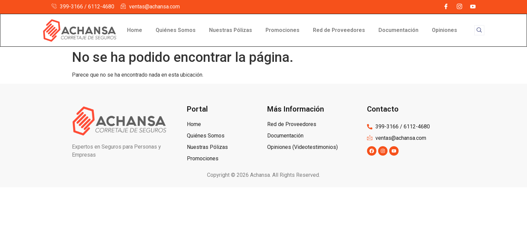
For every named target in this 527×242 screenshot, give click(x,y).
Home (134, 30)
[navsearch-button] (479, 30)
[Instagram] (459, 7)
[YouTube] (473, 7)
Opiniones (444, 30)
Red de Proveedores (339, 30)
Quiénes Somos (176, 30)
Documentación (398, 30)
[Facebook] (446, 7)
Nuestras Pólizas (230, 30)
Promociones (282, 30)
